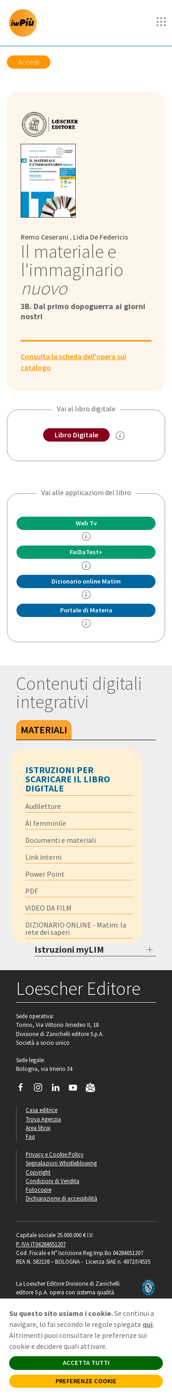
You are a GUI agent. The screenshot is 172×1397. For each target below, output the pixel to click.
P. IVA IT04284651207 (41, 1244)
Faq (30, 1136)
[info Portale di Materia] (86, 623)
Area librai (38, 1127)
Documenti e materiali (60, 840)
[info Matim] (86, 594)
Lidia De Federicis (100, 236)
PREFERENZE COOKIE (86, 1381)
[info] (86, 536)
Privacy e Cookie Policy (54, 1154)
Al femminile (45, 823)
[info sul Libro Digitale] (120, 435)
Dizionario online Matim (86, 581)
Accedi (28, 61)
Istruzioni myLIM (69, 949)
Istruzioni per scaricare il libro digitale (67, 779)
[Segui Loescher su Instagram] (41, 1090)
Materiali (44, 729)
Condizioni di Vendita (52, 1180)
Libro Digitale (76, 434)
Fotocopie (38, 1189)
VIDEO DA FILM (48, 907)
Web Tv (86, 523)
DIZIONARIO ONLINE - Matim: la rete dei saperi (75, 928)
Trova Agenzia (43, 1119)
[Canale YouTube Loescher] (76, 1090)
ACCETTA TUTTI (86, 1363)
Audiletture (43, 806)
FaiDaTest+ (86, 552)
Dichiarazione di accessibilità (61, 1198)
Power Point (45, 874)
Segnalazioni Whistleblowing (61, 1163)
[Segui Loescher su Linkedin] (59, 1090)
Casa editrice (41, 1109)
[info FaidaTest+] (86, 565)
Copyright (38, 1172)
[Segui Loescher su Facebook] (24, 1090)
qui (148, 1324)
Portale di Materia (86, 610)
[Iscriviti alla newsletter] (94, 1089)
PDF (31, 890)
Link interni (43, 857)
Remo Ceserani (44, 236)
